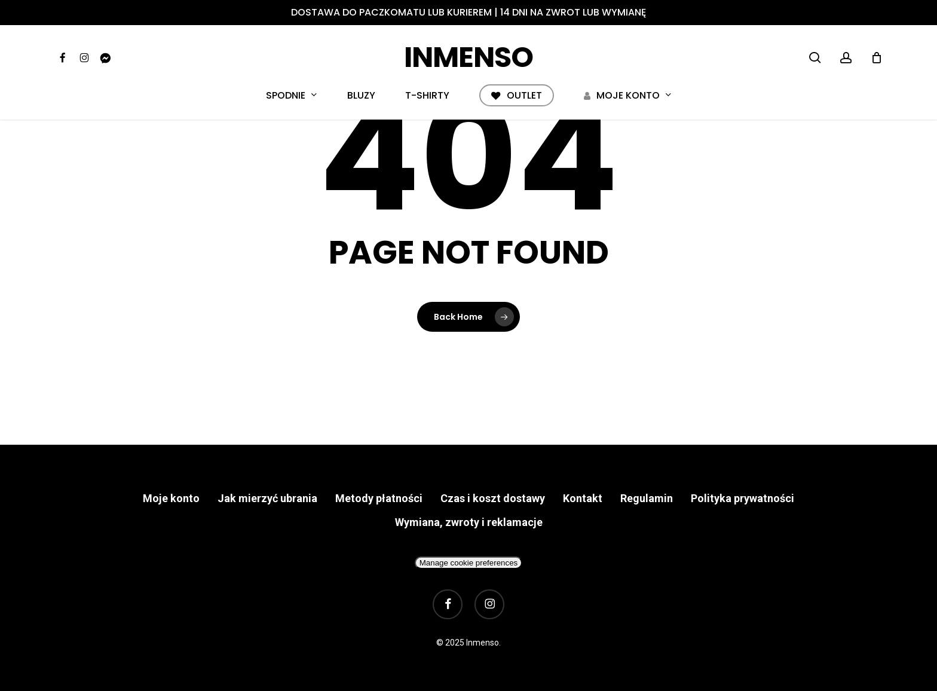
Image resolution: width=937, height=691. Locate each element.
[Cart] (876, 57)
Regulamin (646, 498)
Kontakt (582, 498)
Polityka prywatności (742, 498)
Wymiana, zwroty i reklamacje (469, 522)
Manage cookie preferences (468, 562)
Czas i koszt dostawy (492, 498)
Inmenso (468, 57)
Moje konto (171, 498)
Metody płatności (378, 498)
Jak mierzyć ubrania (267, 498)
